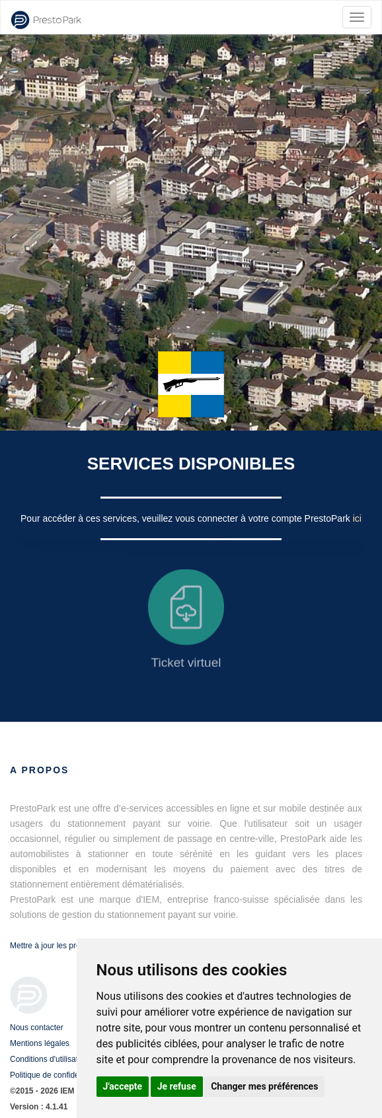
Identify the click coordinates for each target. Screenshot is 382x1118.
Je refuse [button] (176, 1086)
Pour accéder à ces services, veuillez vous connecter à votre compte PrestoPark (186, 518)
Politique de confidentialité (56, 1075)
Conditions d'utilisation (49, 1059)
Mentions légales (39, 1043)
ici (357, 518)
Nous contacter (36, 1027)
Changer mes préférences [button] (264, 1086)
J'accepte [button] (123, 1086)
